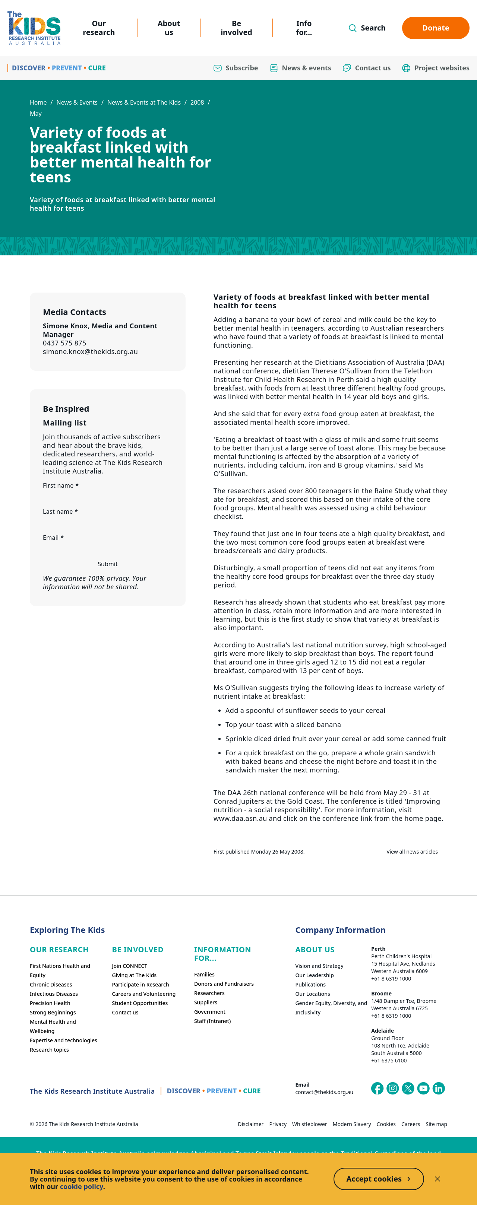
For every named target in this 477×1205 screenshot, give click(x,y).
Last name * (60, 511)
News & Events (77, 102)
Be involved (236, 27)
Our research (99, 27)
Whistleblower (309, 1124)
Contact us (125, 1012)
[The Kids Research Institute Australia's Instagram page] (392, 1088)
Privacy (278, 1124)
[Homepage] (33, 28)
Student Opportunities (140, 1003)
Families (204, 974)
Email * (53, 537)
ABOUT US (315, 949)
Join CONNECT (129, 965)
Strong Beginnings (53, 1012)
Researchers (209, 993)
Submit (107, 564)
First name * (61, 485)
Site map (436, 1124)
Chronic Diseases (51, 984)
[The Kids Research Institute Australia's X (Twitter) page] (408, 1088)
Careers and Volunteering (144, 993)
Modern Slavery (352, 1124)
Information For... (222, 953)
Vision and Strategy (319, 965)
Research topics (49, 1049)
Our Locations (312, 993)
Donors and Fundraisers (224, 983)
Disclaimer (250, 1124)
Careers (410, 1124)
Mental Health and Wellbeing (53, 1026)
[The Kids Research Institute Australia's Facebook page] (377, 1088)
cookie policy (81, 1186)
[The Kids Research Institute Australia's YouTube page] (423, 1088)
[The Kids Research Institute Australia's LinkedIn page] (438, 1088)
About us (169, 27)
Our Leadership (314, 975)
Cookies (386, 1124)
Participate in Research (140, 984)
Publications (310, 984)
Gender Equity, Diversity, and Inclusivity (331, 1008)
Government (209, 1011)
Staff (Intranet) (212, 1020)
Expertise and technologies (63, 1040)
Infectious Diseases (54, 993)
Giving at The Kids (134, 975)
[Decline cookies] (437, 1179)
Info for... (304, 27)
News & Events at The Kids (144, 102)
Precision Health (50, 1003)
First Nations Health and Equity (60, 970)
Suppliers (205, 1002)
